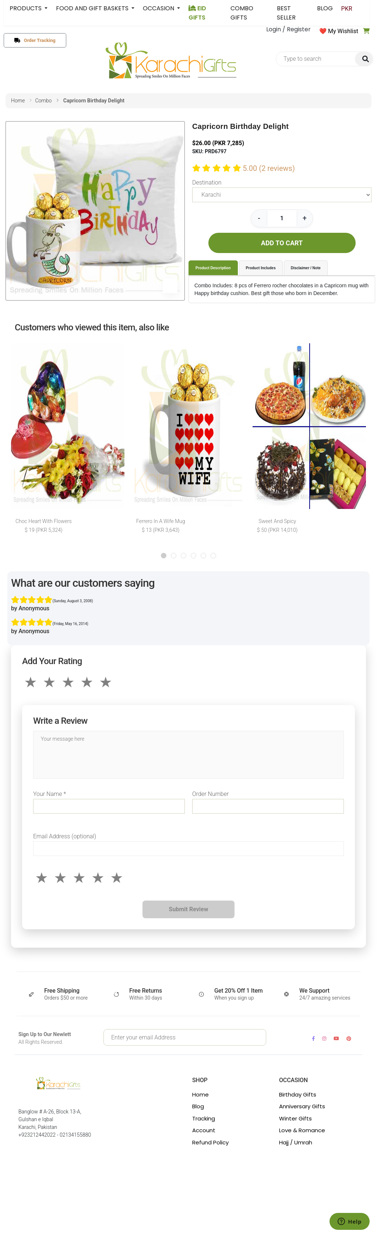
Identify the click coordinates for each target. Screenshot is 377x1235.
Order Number (210, 793)
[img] (364, 59)
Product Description (213, 268)
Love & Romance (302, 1130)
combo (43, 100)
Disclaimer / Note (306, 268)
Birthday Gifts (297, 1094)
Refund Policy (210, 1142)
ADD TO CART (282, 243)
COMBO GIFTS (243, 13)
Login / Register (288, 29)
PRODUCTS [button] (26, 8)
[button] (164, 555)
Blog (198, 1106)
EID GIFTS (197, 13)
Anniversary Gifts (302, 1106)
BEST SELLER (288, 13)
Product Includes (261, 268)
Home (200, 1094)
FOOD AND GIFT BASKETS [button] (93, 8)
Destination (206, 182)
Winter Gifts (295, 1118)
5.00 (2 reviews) (269, 168)
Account (203, 1130)
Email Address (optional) (64, 836)
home (18, 100)
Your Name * (49, 793)
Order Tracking (38, 40)
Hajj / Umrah (295, 1142)
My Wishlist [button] (343, 31)
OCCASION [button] (159, 8)
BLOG (329, 8)
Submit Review (188, 909)
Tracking (203, 1118)
